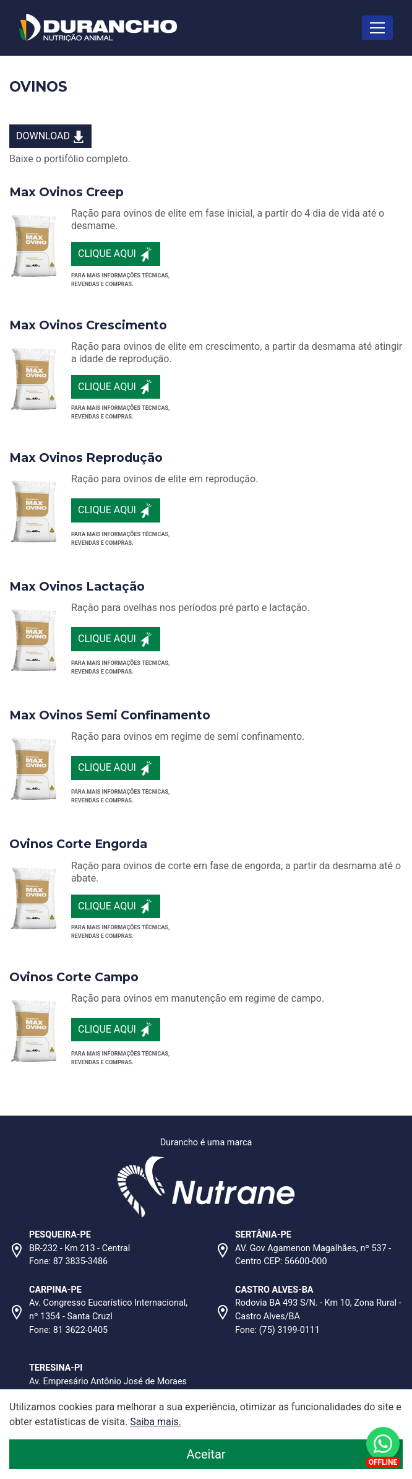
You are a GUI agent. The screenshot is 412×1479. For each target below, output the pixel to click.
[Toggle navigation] (377, 27)
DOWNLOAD (50, 136)
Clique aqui (115, 254)
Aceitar (270, 1453)
